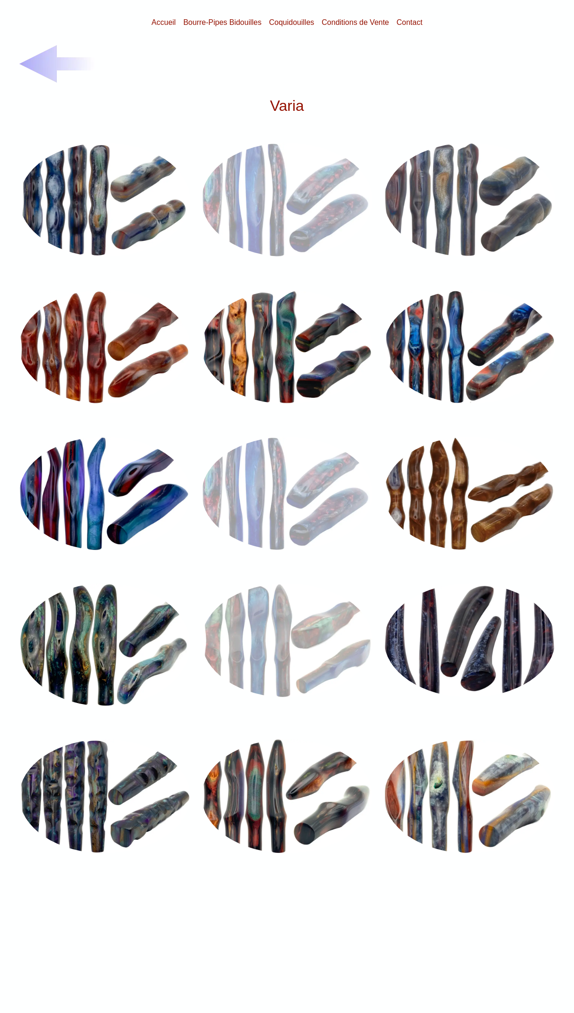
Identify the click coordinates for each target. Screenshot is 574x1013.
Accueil (163, 22)
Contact (410, 22)
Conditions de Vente (355, 22)
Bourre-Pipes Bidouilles (222, 22)
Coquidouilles (291, 22)
